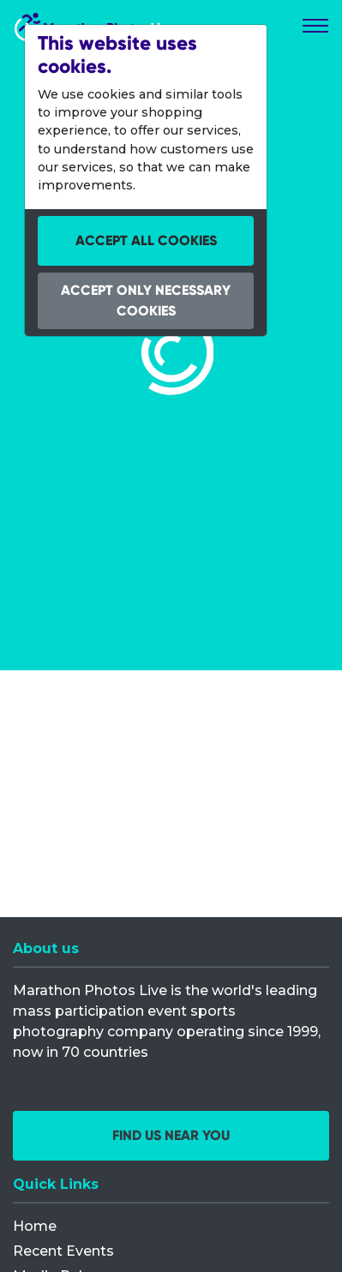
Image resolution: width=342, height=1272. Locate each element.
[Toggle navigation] (315, 26)
